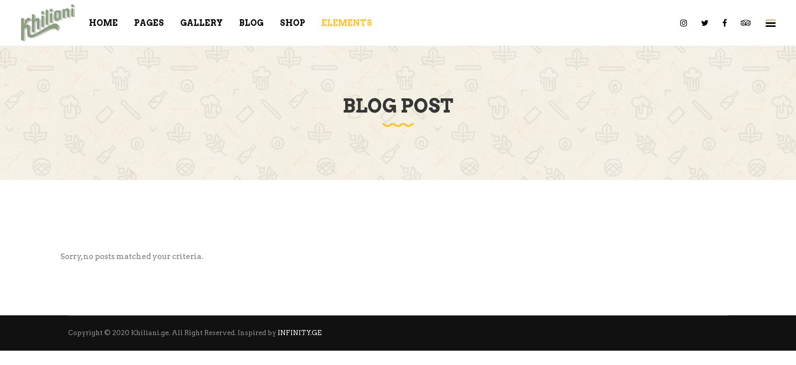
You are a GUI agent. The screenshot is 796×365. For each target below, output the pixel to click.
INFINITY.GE (300, 333)
